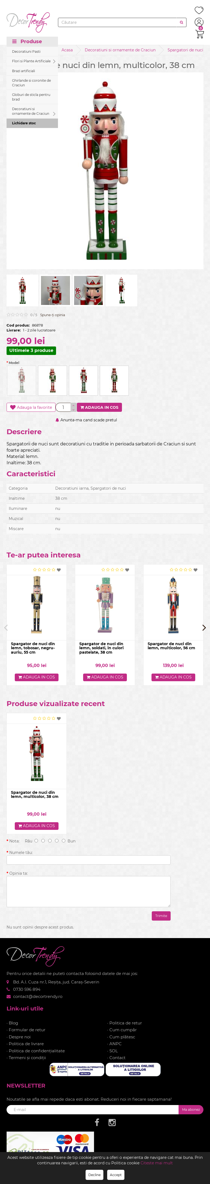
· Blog (12, 1023)
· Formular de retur (26, 1030)
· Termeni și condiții (26, 1057)
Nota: (14, 841)
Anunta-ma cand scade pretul (86, 420)
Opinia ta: (18, 873)
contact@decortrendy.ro (37, 996)
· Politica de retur (124, 1023)
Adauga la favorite (31, 407)
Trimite (161, 916)
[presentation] (6, 627)
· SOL (112, 1050)
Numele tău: (21, 852)
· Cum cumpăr (122, 1030)
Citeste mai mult (157, 1163)
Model (13, 363)
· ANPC (114, 1044)
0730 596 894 (26, 989)
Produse (27, 42)
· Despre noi (19, 1036)
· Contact (116, 1057)
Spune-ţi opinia (52, 315)
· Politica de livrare (25, 1044)
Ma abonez (191, 1109)
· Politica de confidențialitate (36, 1050)
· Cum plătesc (121, 1036)
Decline (94, 1175)
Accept (116, 1175)
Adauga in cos (99, 407)
